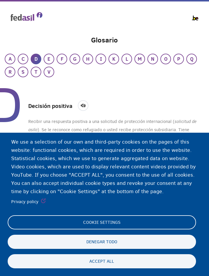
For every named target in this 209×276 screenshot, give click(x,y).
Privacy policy (25, 202)
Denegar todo (101, 242)
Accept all (101, 261)
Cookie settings (102, 222)
